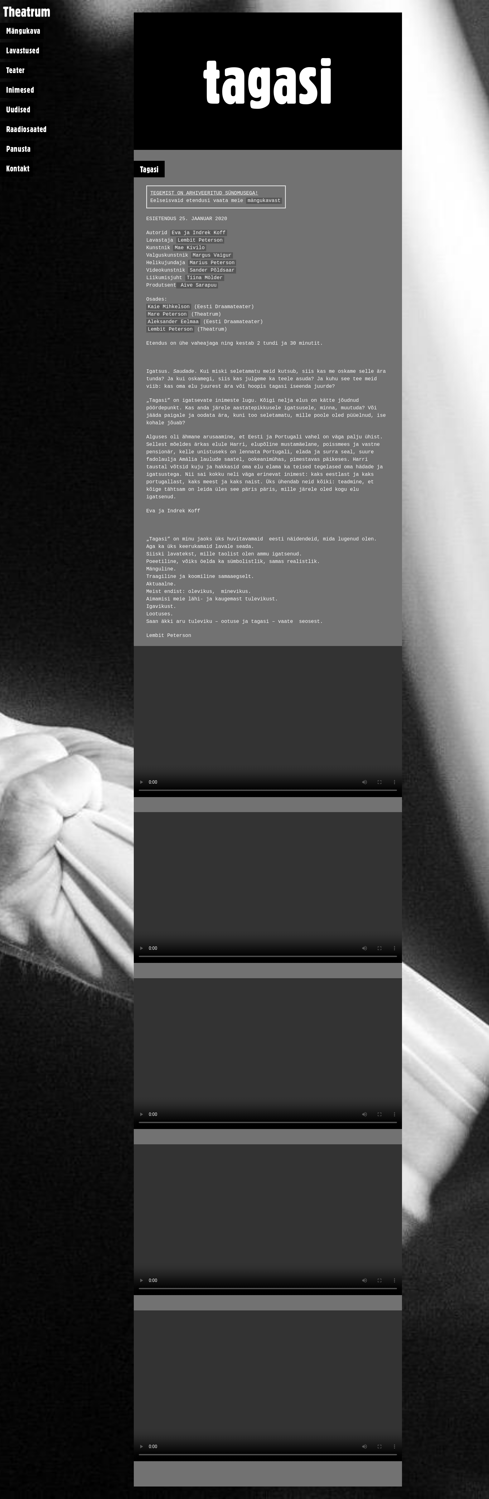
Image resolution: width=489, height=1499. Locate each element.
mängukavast (264, 201)
